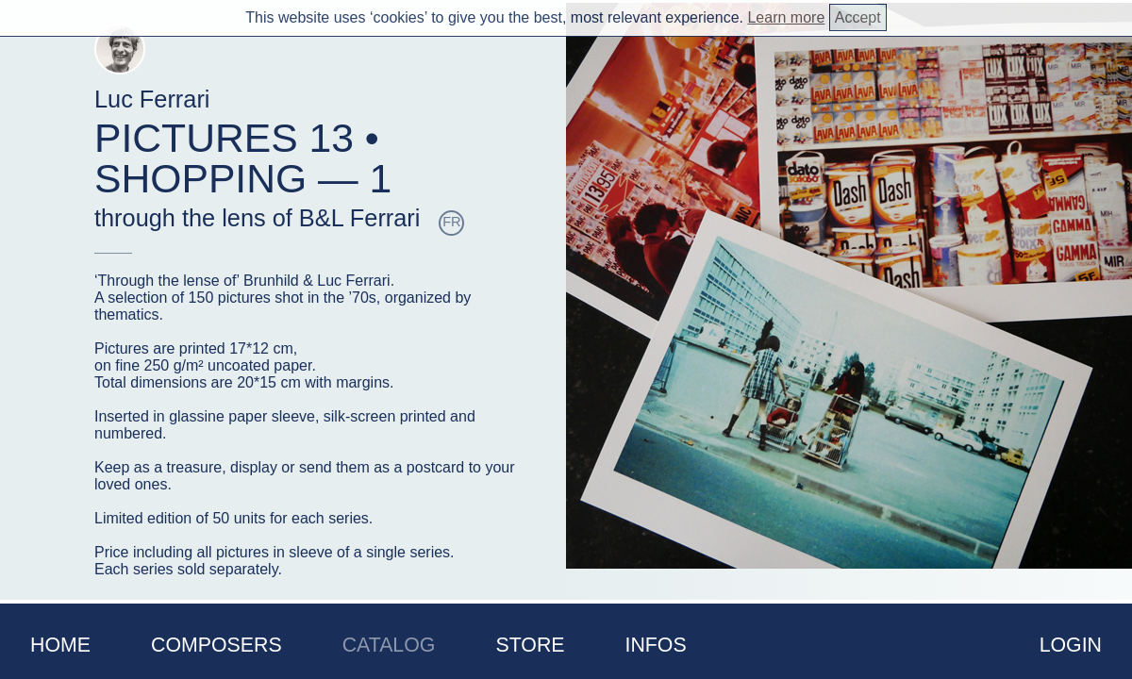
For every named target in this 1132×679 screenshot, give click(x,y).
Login (1071, 645)
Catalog (389, 645)
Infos (656, 645)
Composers (216, 645)
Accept (858, 17)
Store (529, 645)
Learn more (785, 17)
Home (60, 645)
